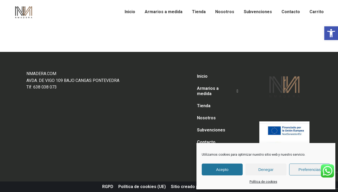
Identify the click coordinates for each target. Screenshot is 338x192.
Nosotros (206, 117)
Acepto (222, 169)
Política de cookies (263, 182)
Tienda (203, 105)
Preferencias (309, 169)
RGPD (107, 186)
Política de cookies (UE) (142, 186)
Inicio (202, 76)
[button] (331, 33)
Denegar (266, 169)
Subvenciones (211, 129)
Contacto (206, 142)
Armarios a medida (217, 91)
